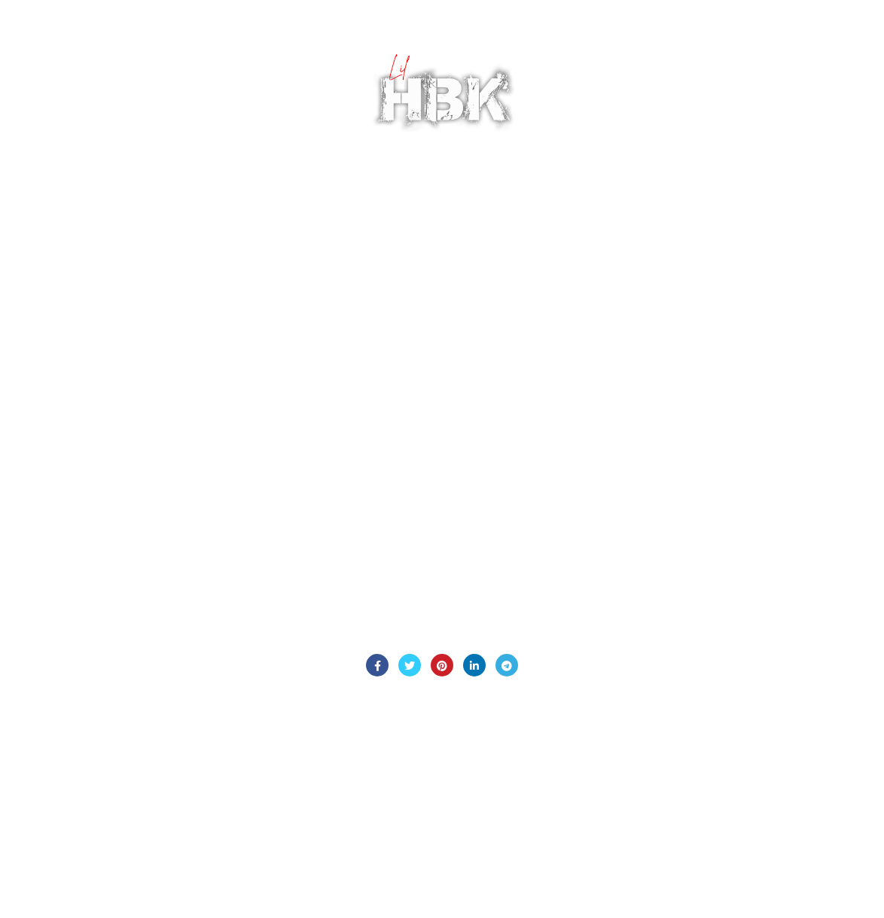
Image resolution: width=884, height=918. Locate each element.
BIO (97, 46)
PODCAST (152, 46)
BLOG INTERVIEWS (245, 46)
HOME (52, 46)
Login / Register (808, 94)
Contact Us (442, 624)
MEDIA (330, 46)
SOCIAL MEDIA (310, 138)
